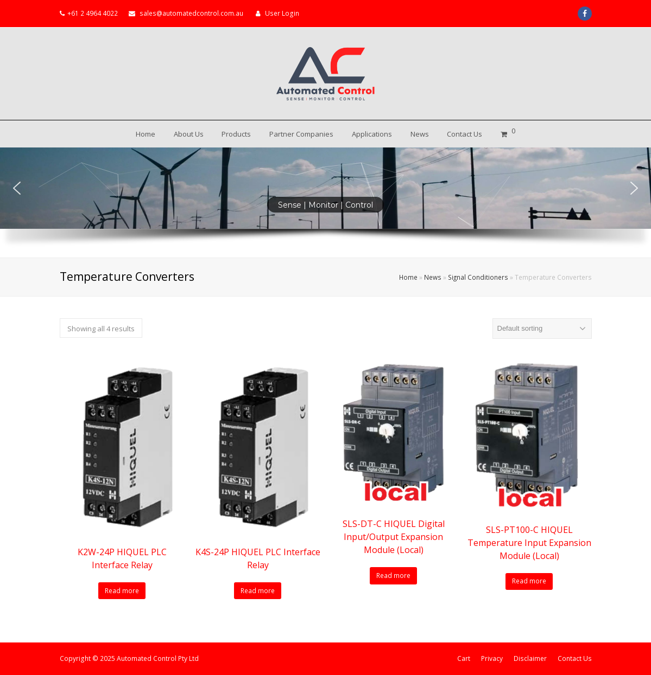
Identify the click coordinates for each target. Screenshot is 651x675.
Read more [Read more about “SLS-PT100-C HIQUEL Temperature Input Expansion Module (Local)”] (529, 581)
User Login (282, 13)
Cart (463, 658)
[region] (325, 202)
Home (408, 277)
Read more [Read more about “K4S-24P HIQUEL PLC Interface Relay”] (258, 590)
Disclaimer (530, 658)
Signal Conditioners (478, 277)
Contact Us (575, 658)
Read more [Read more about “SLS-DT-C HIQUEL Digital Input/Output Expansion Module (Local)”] (393, 575)
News (432, 277)
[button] (17, 188)
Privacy (492, 658)
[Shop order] (542, 328)
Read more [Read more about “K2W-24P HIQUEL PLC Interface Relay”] (122, 590)
